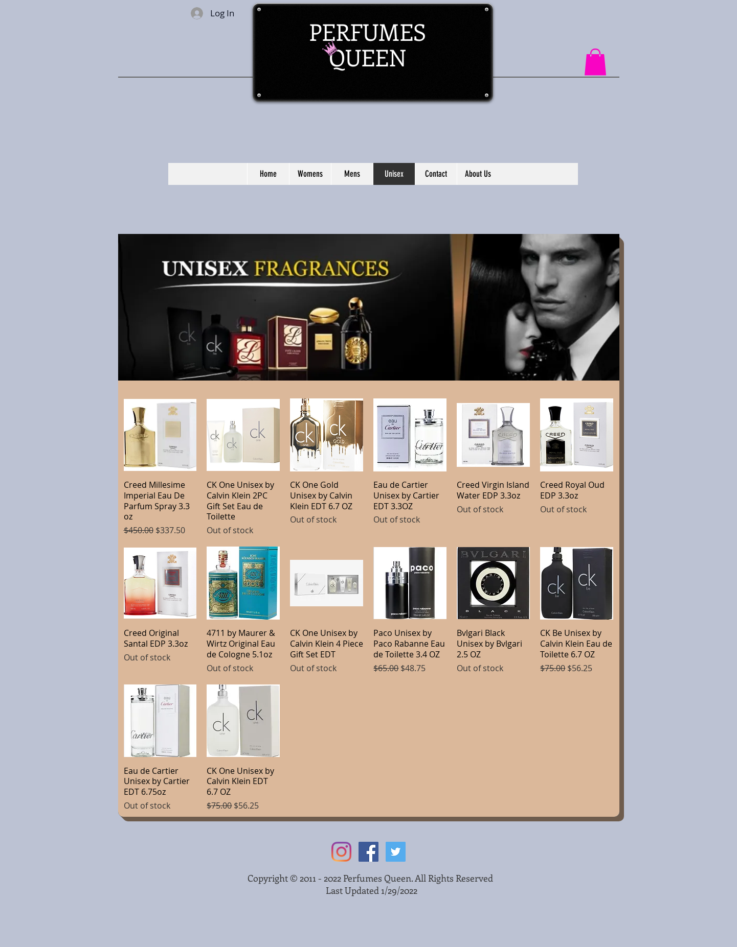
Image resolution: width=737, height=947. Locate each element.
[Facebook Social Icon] (368, 852)
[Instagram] (341, 852)
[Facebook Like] (506, 21)
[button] (595, 62)
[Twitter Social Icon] (396, 852)
